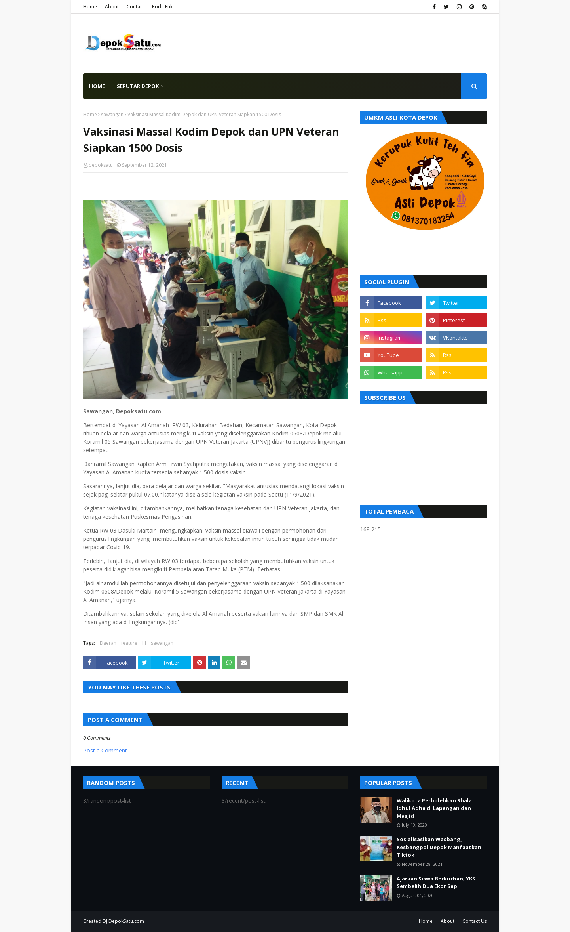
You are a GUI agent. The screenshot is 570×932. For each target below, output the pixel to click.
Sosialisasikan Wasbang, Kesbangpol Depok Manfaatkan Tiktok (439, 847)
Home (90, 6)
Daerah (108, 643)
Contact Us (474, 921)
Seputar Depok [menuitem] (138, 86)
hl (144, 643)
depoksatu (101, 165)
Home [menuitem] (97, 86)
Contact (135, 6)
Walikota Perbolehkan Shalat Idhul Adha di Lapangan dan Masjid (436, 808)
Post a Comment (105, 750)
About (112, 6)
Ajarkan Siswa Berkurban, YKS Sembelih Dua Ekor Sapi (436, 882)
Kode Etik (162, 6)
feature (129, 643)
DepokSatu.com (126, 921)
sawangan (112, 114)
